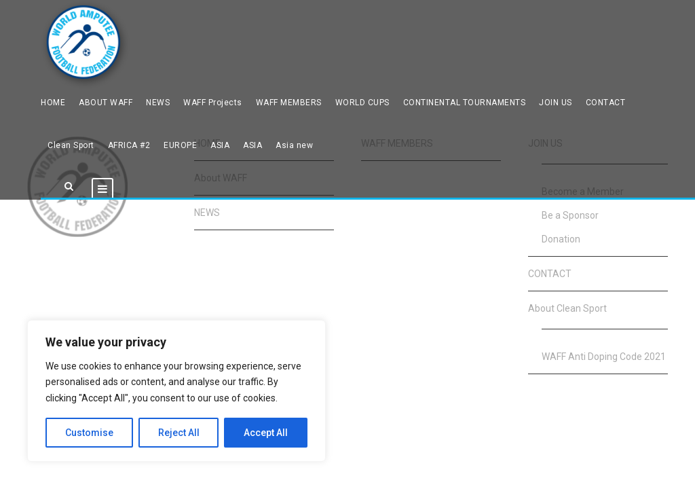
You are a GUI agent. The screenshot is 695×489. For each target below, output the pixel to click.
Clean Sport (71, 145)
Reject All (179, 432)
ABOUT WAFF (105, 102)
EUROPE (180, 145)
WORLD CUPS (362, 102)
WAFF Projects (212, 102)
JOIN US (555, 102)
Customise (89, 432)
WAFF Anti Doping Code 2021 (604, 356)
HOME (53, 102)
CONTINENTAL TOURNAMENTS (464, 102)
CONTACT (606, 102)
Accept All (266, 432)
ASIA (219, 145)
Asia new (294, 145)
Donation (561, 239)
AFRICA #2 (129, 145)
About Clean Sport (567, 308)
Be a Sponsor (570, 215)
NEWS (158, 102)
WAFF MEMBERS (289, 102)
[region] (176, 391)
